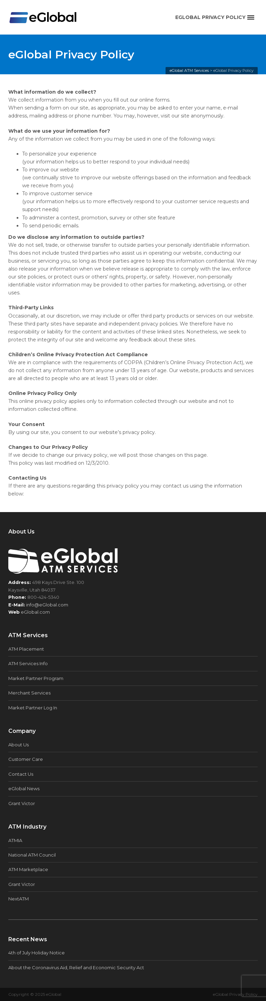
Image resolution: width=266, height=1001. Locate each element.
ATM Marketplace (28, 869)
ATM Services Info (28, 663)
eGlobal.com (35, 612)
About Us (18, 744)
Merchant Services (29, 693)
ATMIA (15, 840)
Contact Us (20, 774)
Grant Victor (21, 803)
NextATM (18, 898)
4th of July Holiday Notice (36, 952)
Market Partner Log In (32, 707)
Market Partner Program (35, 678)
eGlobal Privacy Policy (235, 994)
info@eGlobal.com (47, 604)
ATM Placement (26, 649)
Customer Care (25, 759)
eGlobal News (23, 788)
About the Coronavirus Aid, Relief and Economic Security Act (76, 967)
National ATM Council (32, 855)
